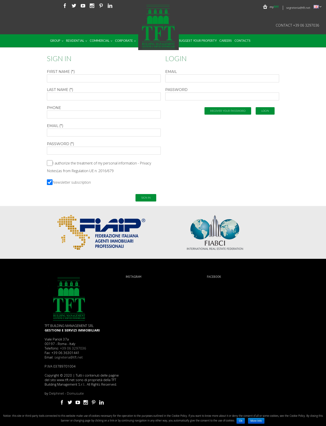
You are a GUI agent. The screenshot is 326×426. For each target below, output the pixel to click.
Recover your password (228, 110)
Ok (240, 420)
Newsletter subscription (72, 182)
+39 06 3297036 (73, 348)
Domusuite (75, 393)
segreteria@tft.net (298, 8)
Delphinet (56, 393)
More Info (256, 420)
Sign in (146, 197)
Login (265, 110)
